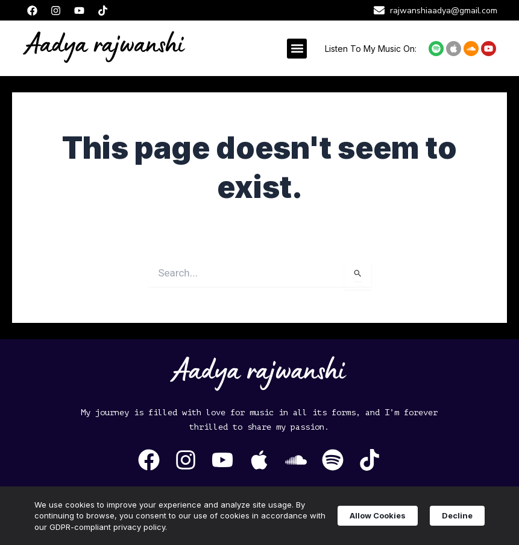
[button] (297, 49)
